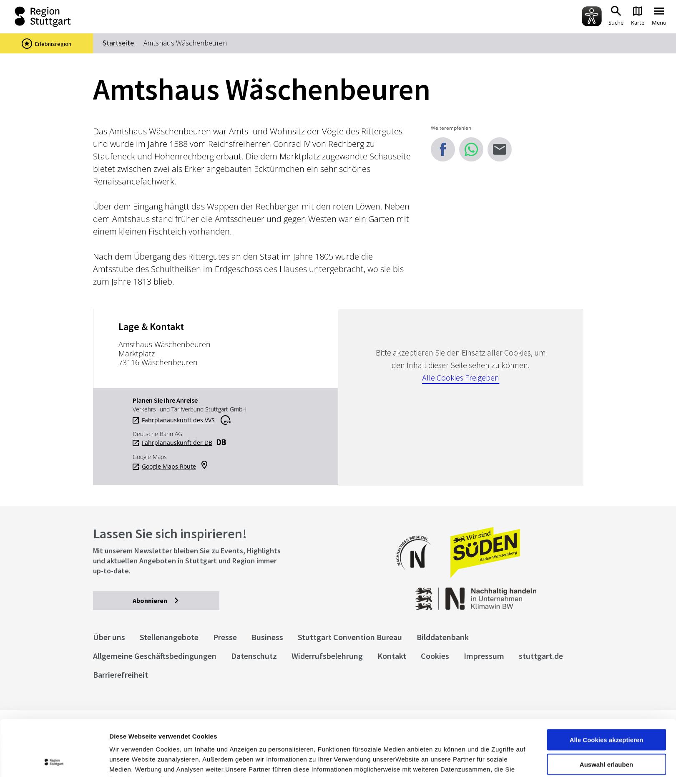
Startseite (118, 43)
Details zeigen (443, 760)
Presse (225, 637)
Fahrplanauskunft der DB (177, 443)
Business (267, 637)
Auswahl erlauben (606, 708)
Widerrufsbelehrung (327, 656)
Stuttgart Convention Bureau (350, 637)
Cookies (435, 656)
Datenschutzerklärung (185, 733)
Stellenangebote (169, 637)
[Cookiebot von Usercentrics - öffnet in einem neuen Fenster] (54, 760)
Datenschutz (254, 656)
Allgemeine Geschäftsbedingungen (154, 656)
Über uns (109, 637)
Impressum (127, 733)
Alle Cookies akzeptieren (606, 683)
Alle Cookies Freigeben (460, 377)
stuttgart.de (541, 656)
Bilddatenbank (443, 637)
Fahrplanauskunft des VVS (178, 420)
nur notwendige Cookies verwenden (606, 736)
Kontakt (391, 656)
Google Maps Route (169, 466)
